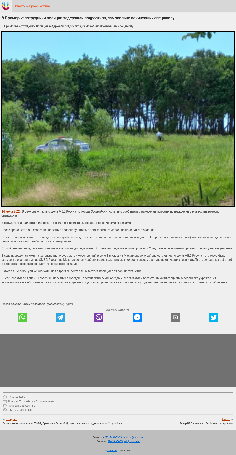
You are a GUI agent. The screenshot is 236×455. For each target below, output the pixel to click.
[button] (22, 317)
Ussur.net (112, 450)
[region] (118, 360)
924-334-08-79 (115, 441)
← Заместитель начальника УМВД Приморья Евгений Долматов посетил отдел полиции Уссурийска (62, 421)
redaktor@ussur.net (133, 437)
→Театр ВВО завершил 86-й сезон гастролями (206, 421)
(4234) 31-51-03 (113, 437)
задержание (27, 405)
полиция (14, 405)
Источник (26, 409)
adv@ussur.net (132, 441)
